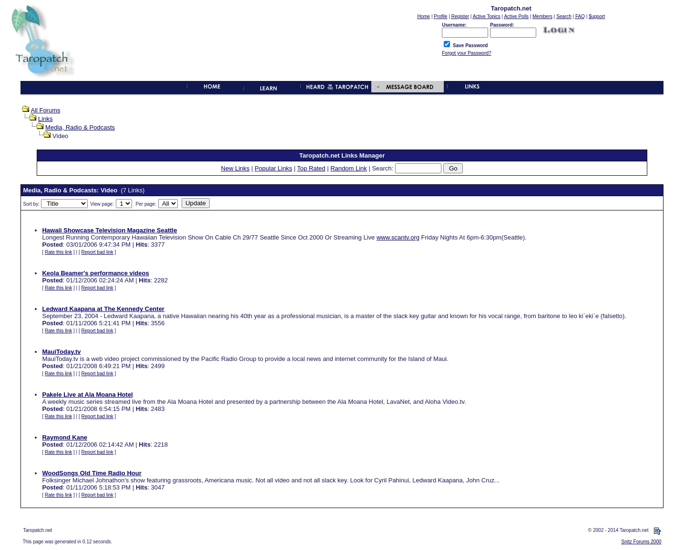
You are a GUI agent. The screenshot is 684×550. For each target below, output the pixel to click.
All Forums (45, 110)
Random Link (348, 168)
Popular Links (273, 168)
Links (45, 118)
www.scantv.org (398, 237)
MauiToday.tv (61, 351)
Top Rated (311, 168)
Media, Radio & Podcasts (80, 127)
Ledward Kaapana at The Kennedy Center (103, 308)
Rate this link (58, 252)
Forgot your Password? (466, 53)
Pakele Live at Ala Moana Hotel (87, 394)
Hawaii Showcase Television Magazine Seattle (109, 230)
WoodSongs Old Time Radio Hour (91, 473)
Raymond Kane (64, 437)
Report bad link (97, 252)
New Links (235, 168)
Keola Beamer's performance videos (95, 273)
